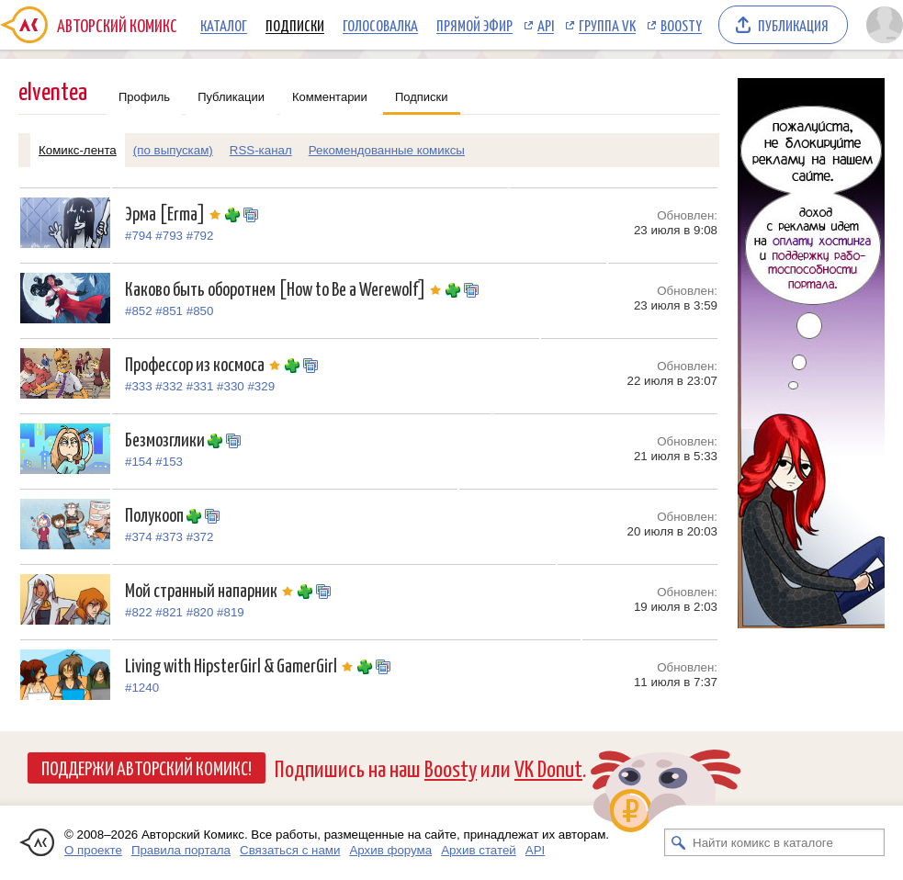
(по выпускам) (173, 150)
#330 (230, 386)
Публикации (231, 97)
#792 (200, 236)
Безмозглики (166, 438)
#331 (200, 386)
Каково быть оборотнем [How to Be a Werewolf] (285, 287)
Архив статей (478, 850)
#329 (261, 386)
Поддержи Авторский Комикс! (146, 767)
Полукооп (155, 513)
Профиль (144, 97)
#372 (200, 537)
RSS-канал (261, 150)
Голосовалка (380, 25)
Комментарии (329, 97)
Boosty (681, 25)
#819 (230, 612)
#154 (138, 461)
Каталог (223, 25)
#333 (138, 386)
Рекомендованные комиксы (387, 150)
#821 (169, 612)
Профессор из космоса (205, 363)
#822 (138, 612)
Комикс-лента (78, 150)
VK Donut (548, 767)
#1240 (142, 687)
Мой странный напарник (211, 589)
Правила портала (181, 850)
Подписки (294, 25)
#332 (169, 386)
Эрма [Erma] (175, 212)
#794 (138, 236)
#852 (138, 311)
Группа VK (607, 25)
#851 (169, 311)
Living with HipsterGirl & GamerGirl (241, 664)
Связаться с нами (290, 850)
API (545, 25)
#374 (138, 537)
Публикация (793, 25)
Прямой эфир (474, 25)
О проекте (93, 850)
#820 (200, 612)
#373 (169, 537)
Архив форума (390, 850)
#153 (169, 461)
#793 (169, 236)
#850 (200, 311)
